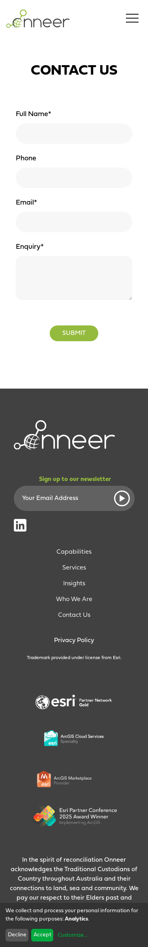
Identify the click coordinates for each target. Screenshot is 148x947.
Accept (42, 935)
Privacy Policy (74, 640)
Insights (74, 584)
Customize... (72, 935)
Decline (17, 935)
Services (74, 568)
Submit (74, 333)
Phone (26, 158)
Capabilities (74, 552)
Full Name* (33, 114)
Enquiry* (30, 247)
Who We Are (74, 599)
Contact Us (74, 615)
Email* (26, 203)
